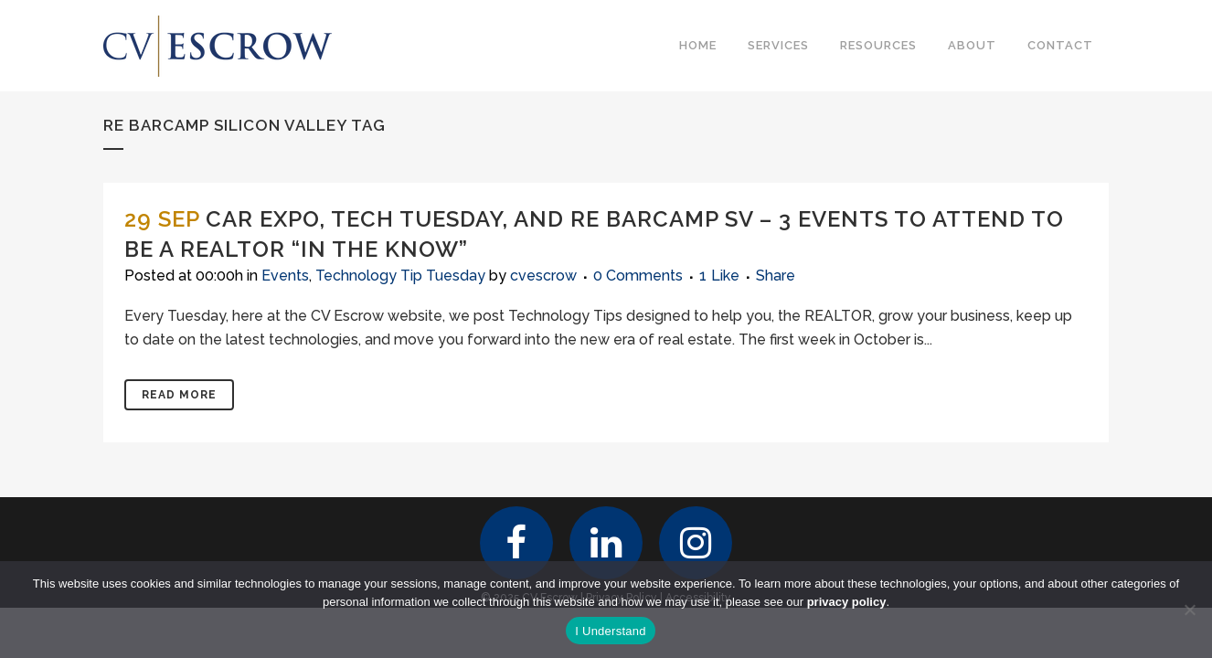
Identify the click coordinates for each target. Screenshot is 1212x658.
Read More (179, 394)
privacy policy (847, 602)
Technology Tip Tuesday (400, 275)
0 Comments (638, 275)
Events (285, 275)
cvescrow (543, 275)
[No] (1189, 609)
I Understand (610, 631)
